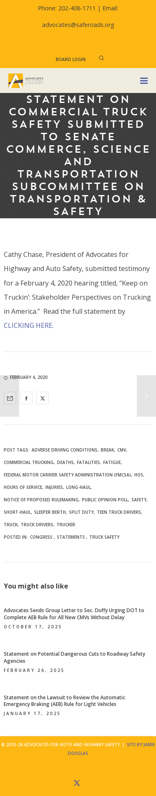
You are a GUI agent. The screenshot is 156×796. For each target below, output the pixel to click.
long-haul (78, 487)
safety (138, 500)
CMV (121, 450)
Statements (71, 537)
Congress (41, 537)
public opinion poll (105, 500)
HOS (138, 475)
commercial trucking (29, 462)
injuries (54, 487)
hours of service (23, 487)
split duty (81, 512)
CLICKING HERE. (29, 325)
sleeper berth (50, 512)
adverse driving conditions (64, 450)
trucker (66, 524)
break (107, 450)
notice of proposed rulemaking (41, 500)
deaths (65, 462)
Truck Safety (104, 537)
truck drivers (37, 524)
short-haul (17, 512)
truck (10, 524)
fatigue (112, 462)
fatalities (88, 462)
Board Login (71, 59)
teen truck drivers (119, 512)
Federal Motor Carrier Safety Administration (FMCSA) (67, 475)
